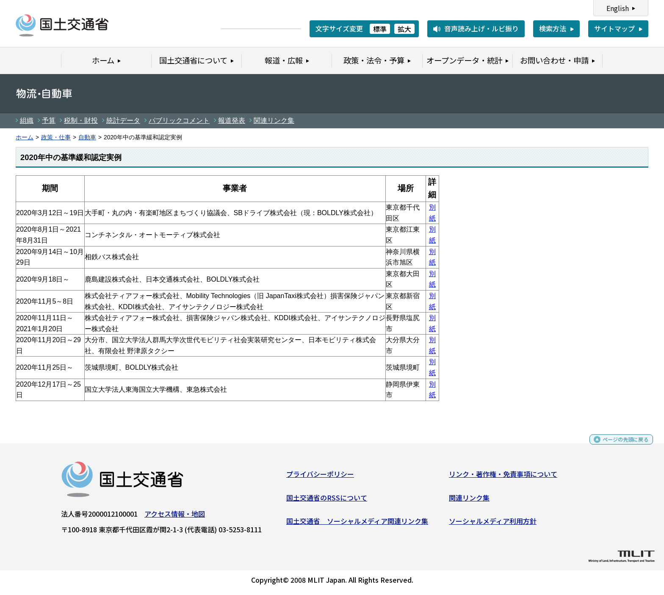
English (617, 8)
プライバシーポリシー (320, 477)
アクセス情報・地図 (174, 517)
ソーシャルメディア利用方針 (493, 524)
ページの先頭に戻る (618, 446)
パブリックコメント (179, 120)
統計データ (123, 120)
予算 (48, 120)
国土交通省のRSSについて (326, 500)
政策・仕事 (56, 137)
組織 (26, 120)
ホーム (24, 137)
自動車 (87, 137)
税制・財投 (81, 120)
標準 (380, 29)
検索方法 (552, 28)
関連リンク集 (274, 120)
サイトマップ (614, 28)
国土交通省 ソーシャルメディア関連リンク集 (357, 524)
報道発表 (231, 120)
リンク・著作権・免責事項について (503, 477)
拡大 (404, 29)
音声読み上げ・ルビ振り (481, 28)
